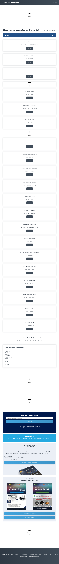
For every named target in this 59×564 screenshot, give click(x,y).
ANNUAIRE (13, 2)
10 (35, 337)
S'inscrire (29, 421)
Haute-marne (8, 357)
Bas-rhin (7, 354)
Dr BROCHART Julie (29, 119)
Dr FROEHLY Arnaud (29, 280)
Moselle (7, 363)
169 (40, 337)
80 (35, 340)
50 (27, 340)
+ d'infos (29, 48)
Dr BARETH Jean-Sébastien (29, 55)
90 (38, 340)
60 (30, 340)
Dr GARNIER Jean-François (29, 294)
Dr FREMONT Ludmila (29, 238)
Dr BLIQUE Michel (29, 91)
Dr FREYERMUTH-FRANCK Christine (29, 252)
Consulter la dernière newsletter (29, 428)
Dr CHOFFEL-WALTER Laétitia (29, 168)
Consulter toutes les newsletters (29, 426)
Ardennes (7, 351)
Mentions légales (24, 554)
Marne (6, 358)
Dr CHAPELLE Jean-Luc (29, 140)
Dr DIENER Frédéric (29, 210)
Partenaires (38, 554)
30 (22, 340)
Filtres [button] (7, 35)
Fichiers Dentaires (53, 554)
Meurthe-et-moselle (10, 360)
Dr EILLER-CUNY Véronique (29, 224)
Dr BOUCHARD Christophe (29, 105)
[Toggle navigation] (56, 2)
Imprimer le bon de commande (29, 462)
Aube (6, 352)
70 (33, 340)
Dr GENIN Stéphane (29, 308)
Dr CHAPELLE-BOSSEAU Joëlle (29, 154)
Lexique (45, 554)
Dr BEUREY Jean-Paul (29, 70)
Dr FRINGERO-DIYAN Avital (29, 266)
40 (25, 340)
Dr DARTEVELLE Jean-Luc (29, 182)
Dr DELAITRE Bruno (30, 196)
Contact (32, 554)
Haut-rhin (7, 355)
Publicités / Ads (23, 556)
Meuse (7, 361)
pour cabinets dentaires (29, 513)
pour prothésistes (29, 517)
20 (20, 340)
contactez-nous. (46, 438)
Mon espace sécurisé (34, 556)
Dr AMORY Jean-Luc (29, 41)
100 (41, 340)
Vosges (7, 364)
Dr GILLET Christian (29, 322)
